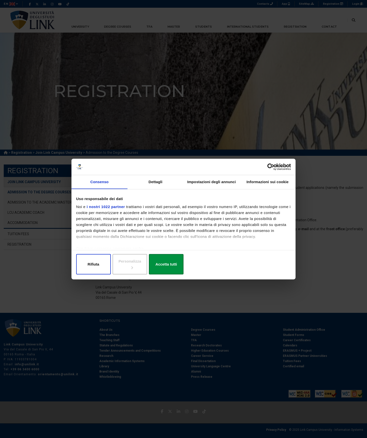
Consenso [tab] (99, 187)
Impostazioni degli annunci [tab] (211, 187)
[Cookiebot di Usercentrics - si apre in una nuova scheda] (268, 170)
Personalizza (183, 264)
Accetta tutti (255, 264)
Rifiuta (112, 264)
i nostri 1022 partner (107, 211)
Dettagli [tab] (156, 187)
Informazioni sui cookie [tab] (267, 187)
